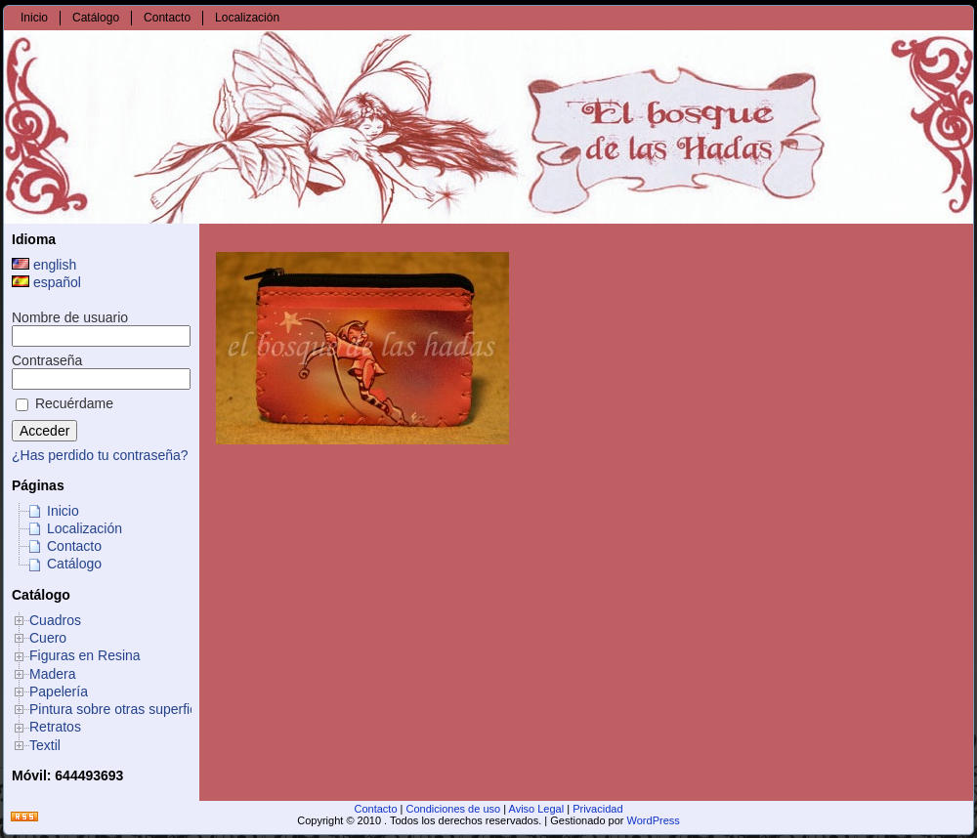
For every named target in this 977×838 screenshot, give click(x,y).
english (44, 264)
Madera (52, 674)
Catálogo (74, 563)
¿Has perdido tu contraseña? (100, 455)
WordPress (653, 820)
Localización (84, 528)
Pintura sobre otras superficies (121, 709)
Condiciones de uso (453, 809)
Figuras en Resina (85, 655)
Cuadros (55, 620)
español (46, 282)
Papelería (58, 691)
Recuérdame (64, 403)
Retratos (55, 726)
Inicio (63, 511)
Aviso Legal (537, 809)
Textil (45, 745)
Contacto (74, 546)
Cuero (47, 638)
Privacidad (597, 809)
